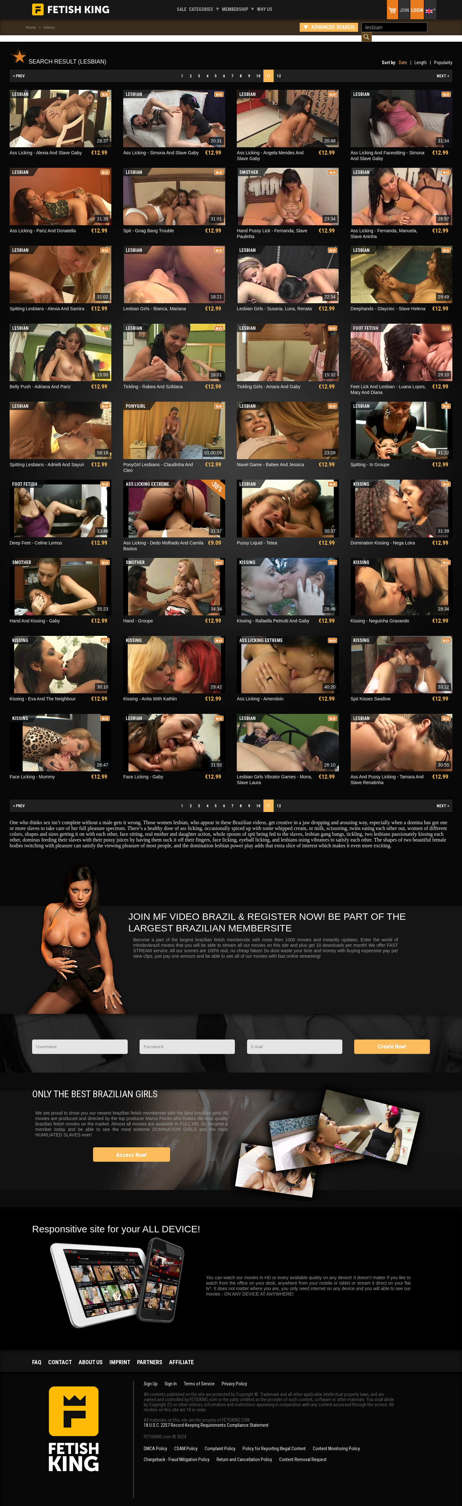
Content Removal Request (303, 1453)
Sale (181, 9)
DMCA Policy (155, 1442)
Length (421, 56)
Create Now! (392, 1040)
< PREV (19, 69)
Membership (235, 9)
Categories (201, 9)
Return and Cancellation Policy (244, 1453)
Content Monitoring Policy (336, 1442)
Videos (49, 27)
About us (91, 1355)
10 (258, 69)
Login (417, 10)
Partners (149, 1355)
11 (268, 69)
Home (31, 27)
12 (279, 69)
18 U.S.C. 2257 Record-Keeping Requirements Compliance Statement (206, 1418)
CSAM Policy (186, 1442)
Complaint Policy (220, 1442)
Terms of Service (199, 1377)
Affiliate (181, 1355)
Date (403, 56)
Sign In (171, 1377)
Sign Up (151, 1377)
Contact (60, 1355)
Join (404, 10)
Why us (264, 9)
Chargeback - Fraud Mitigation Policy (177, 1453)
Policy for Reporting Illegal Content (274, 1442)
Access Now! (131, 1148)
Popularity (443, 56)
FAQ (36, 1355)
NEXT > (443, 69)
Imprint (119, 1355)
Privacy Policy (234, 1377)
